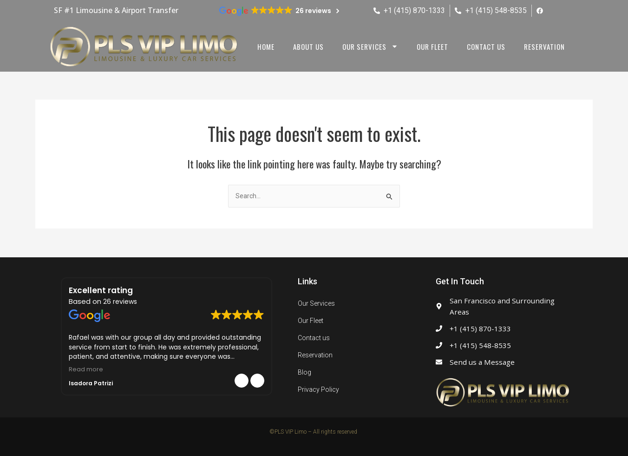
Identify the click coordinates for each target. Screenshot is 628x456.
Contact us (486, 46)
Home (266, 46)
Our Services (316, 303)
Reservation (544, 46)
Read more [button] (86, 369)
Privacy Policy (318, 389)
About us (308, 46)
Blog (304, 372)
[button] (257, 381)
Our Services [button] (370, 46)
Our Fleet (432, 46)
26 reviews (120, 301)
